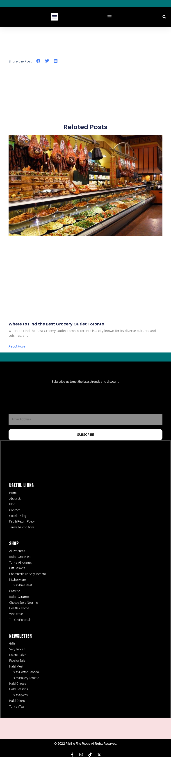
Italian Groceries (19, 566)
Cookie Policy (17, 525)
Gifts (12, 653)
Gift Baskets (17, 577)
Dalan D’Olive (17, 664)
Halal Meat (16, 675)
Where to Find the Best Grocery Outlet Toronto (56, 324)
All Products (17, 560)
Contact (14, 519)
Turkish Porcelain (20, 629)
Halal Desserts (18, 698)
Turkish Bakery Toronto (24, 687)
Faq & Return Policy (21, 531)
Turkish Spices (18, 704)
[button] (54, 17)
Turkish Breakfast (20, 594)
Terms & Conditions (21, 536)
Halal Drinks (17, 710)
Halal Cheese (17, 693)
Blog (12, 514)
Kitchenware (17, 589)
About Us (15, 508)
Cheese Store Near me (23, 612)
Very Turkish (17, 658)
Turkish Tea (16, 716)
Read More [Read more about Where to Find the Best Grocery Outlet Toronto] (17, 346)
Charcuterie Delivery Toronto (27, 583)
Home (13, 502)
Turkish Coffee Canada (24, 681)
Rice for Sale (17, 670)
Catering (14, 600)
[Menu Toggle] (109, 16)
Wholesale (16, 623)
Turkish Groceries (20, 571)
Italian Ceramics (19, 606)
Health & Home (19, 617)
